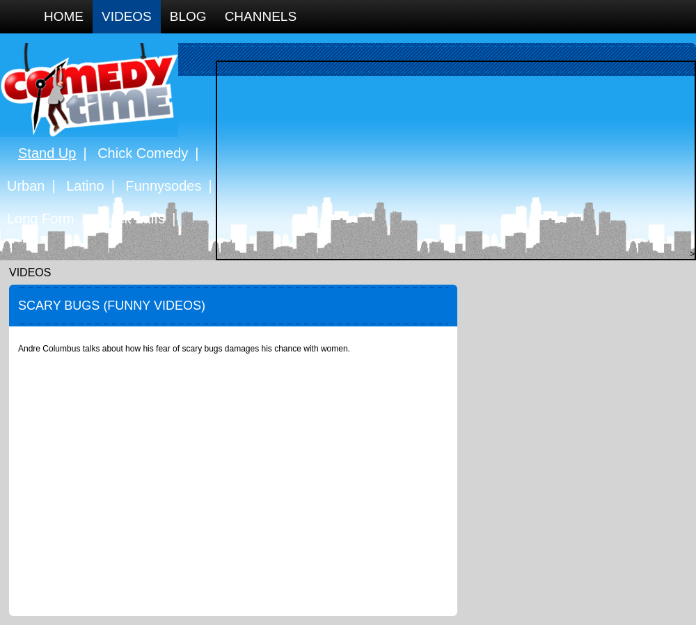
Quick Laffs (130, 218)
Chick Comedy (142, 153)
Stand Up (47, 153)
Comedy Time (89, 90)
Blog (188, 16)
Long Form (40, 218)
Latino (85, 185)
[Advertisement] (452, 159)
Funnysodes (164, 185)
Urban (26, 185)
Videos (127, 16)
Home (64, 16)
